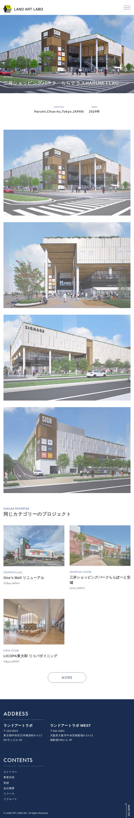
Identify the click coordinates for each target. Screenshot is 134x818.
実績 (6, 782)
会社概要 (8, 788)
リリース (8, 793)
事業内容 (8, 777)
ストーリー (10, 772)
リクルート (10, 799)
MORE (67, 678)
